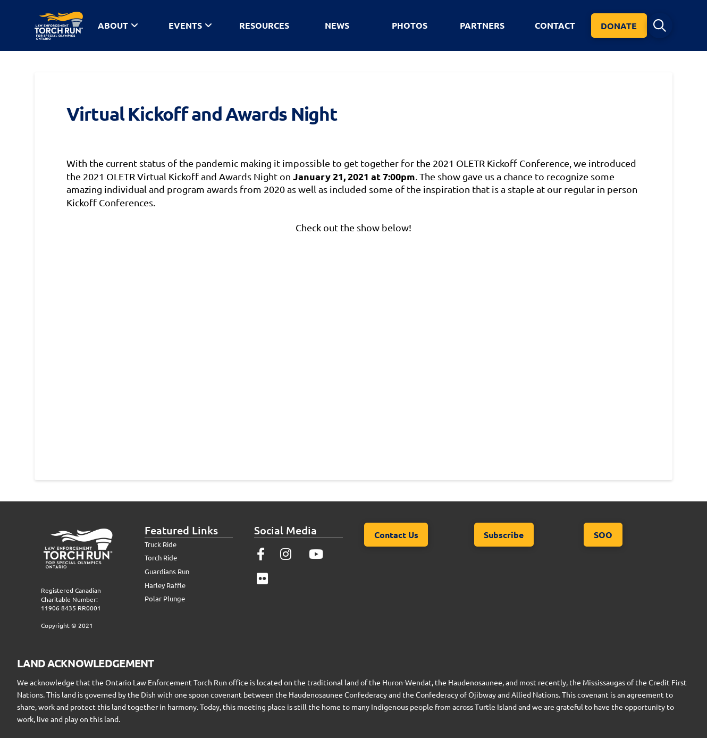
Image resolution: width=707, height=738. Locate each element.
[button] (659, 25)
